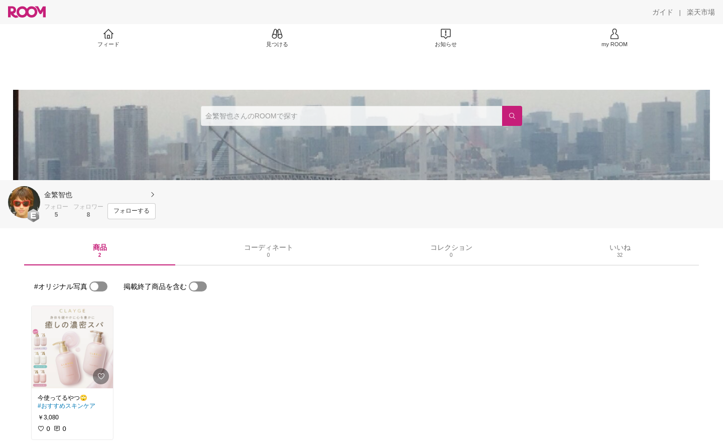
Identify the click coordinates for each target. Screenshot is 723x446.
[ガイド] (662, 12)
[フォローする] (131, 211)
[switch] (98, 286)
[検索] (512, 116)
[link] (72, 347)
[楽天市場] (701, 12)
